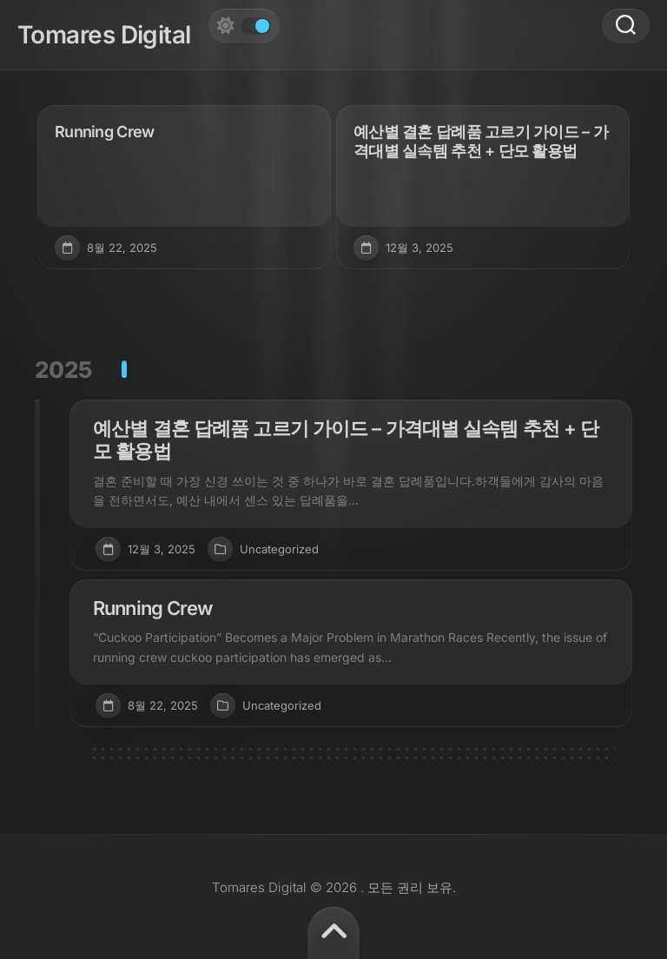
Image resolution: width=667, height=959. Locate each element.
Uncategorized (279, 549)
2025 (63, 369)
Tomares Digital (104, 35)
